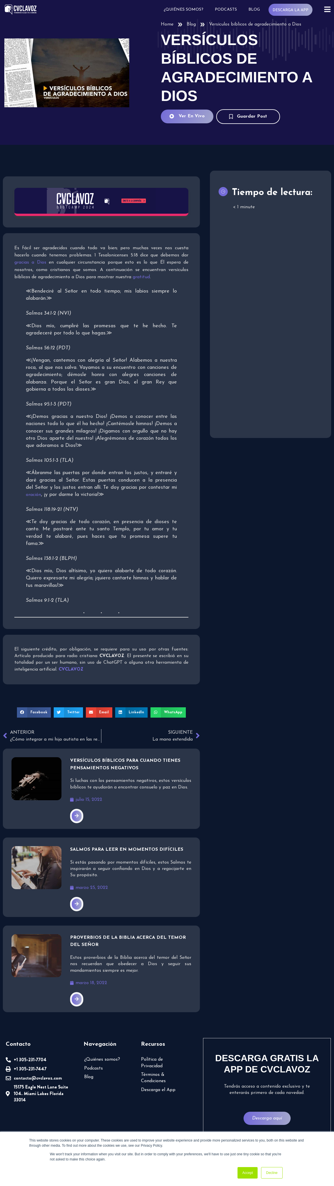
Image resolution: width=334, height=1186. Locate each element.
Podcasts (228, 9)
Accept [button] (247, 1173)
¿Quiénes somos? (185, 9)
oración (33, 493)
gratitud (113, 276)
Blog (255, 9)
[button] (36, 704)
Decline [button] (271, 1173)
